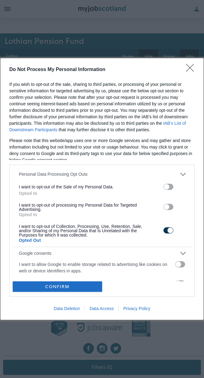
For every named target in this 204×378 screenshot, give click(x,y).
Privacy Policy (136, 308)
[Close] (192, 70)
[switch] (168, 187)
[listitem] (102, 174)
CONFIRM (57, 286)
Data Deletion (67, 308)
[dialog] (102, 189)
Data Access (101, 308)
